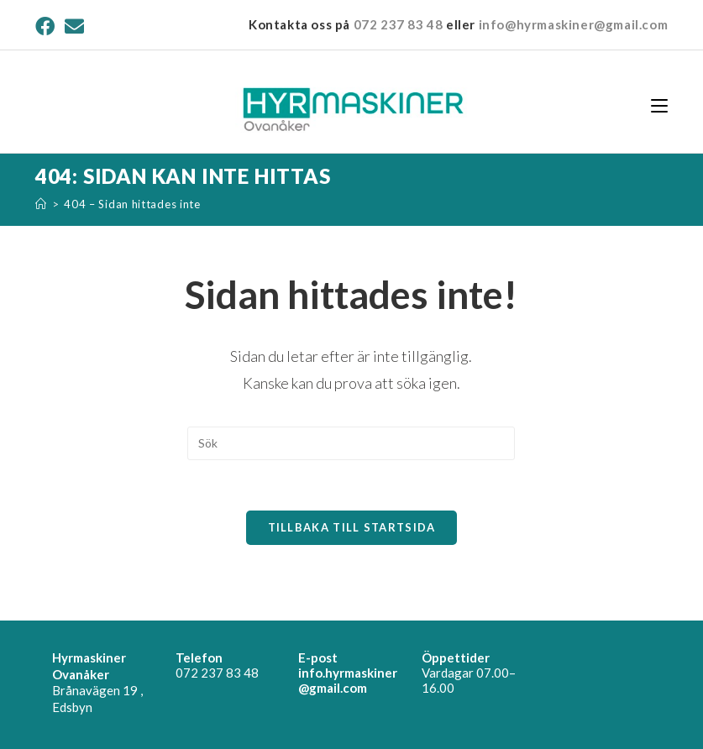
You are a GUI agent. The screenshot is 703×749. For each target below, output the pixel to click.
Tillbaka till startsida (352, 527)
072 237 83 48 (398, 24)
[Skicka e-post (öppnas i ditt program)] (74, 26)
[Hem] (41, 204)
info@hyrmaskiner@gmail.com (574, 24)
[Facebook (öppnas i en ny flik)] (47, 26)
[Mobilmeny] (659, 105)
